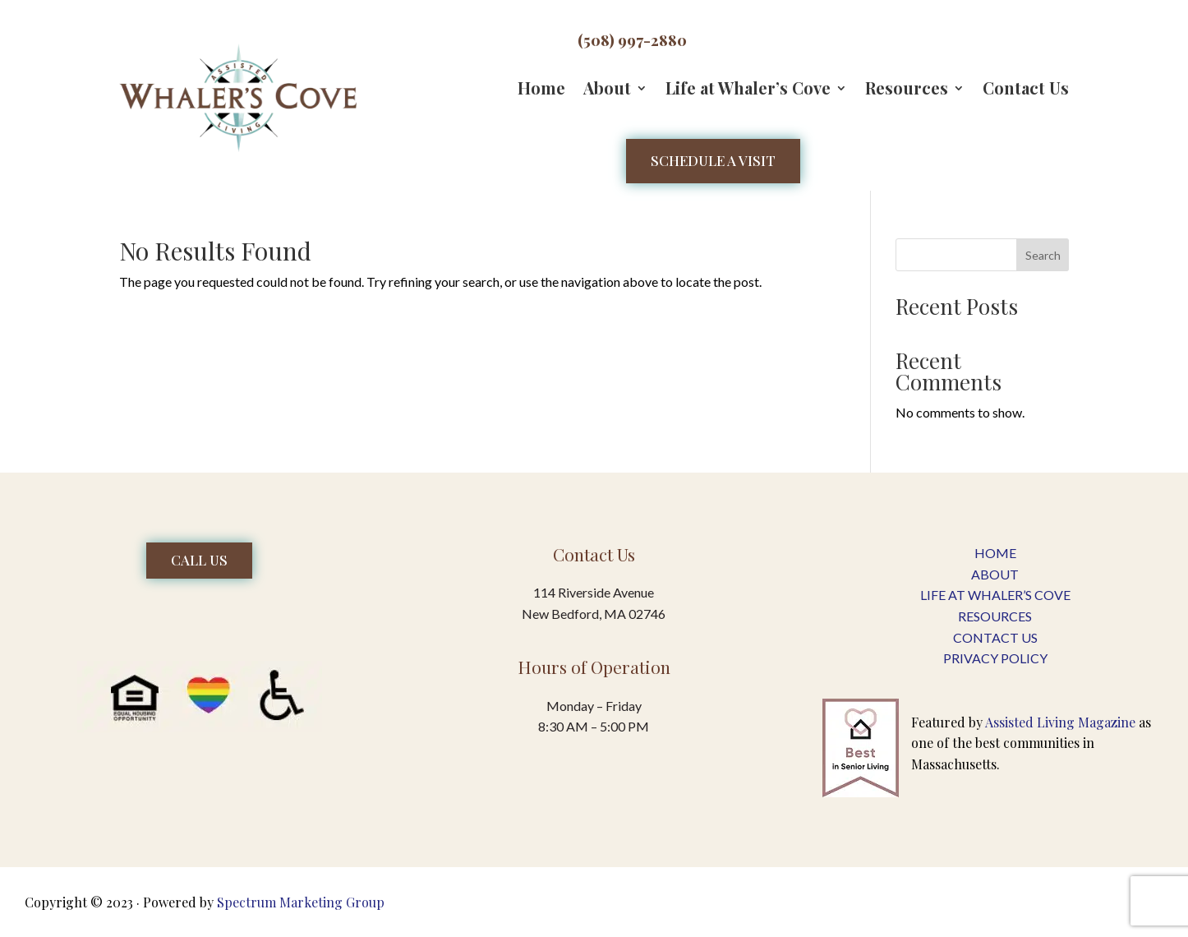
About (607, 90)
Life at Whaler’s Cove (748, 90)
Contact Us (1026, 90)
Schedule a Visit (713, 160)
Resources (906, 90)
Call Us (199, 560)
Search (1043, 255)
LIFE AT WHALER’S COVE (995, 594)
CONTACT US (995, 637)
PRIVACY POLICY (995, 658)
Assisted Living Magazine (1060, 722)
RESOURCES (995, 616)
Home (541, 90)
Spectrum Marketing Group (300, 902)
